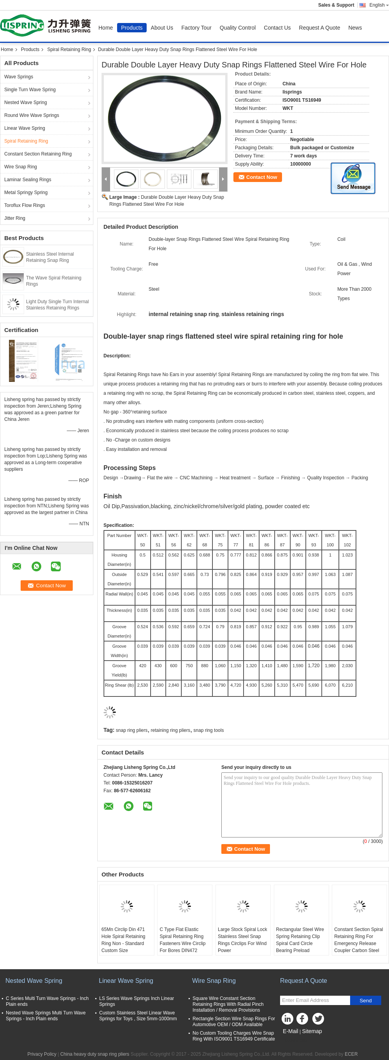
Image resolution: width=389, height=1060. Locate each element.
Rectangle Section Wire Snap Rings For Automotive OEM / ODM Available (234, 1021)
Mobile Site (294, 1041)
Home (105, 28)
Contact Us (277, 28)
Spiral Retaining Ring (69, 49)
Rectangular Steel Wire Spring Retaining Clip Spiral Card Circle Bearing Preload (300, 940)
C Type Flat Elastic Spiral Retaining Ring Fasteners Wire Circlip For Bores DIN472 (182, 940)
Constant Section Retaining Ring (38, 154)
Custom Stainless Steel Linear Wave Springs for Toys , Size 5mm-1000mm (138, 1015)
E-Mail (290, 1031)
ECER (351, 1054)
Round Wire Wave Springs (31, 115)
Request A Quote (319, 28)
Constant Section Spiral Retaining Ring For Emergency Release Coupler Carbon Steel (358, 940)
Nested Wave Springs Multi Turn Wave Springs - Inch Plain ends (46, 1015)
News (355, 28)
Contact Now (261, 177)
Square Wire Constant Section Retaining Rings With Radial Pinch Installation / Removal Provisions (228, 1004)
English (379, 5)
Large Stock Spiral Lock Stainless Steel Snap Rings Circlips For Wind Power (242, 940)
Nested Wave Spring (25, 102)
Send (365, 1000)
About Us (162, 28)
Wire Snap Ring (20, 167)
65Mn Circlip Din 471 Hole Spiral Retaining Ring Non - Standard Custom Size (123, 940)
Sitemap (312, 1031)
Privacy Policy (41, 1054)
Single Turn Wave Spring (30, 89)
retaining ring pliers (170, 730)
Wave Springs (18, 77)
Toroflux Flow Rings (24, 205)
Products (131, 28)
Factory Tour (196, 28)
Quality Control (238, 28)
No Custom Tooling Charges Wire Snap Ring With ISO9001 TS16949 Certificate (234, 1036)
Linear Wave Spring (24, 128)
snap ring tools (208, 730)
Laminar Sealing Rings (27, 179)
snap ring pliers (131, 730)
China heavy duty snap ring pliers (94, 1054)
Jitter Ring (14, 218)
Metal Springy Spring (25, 192)
